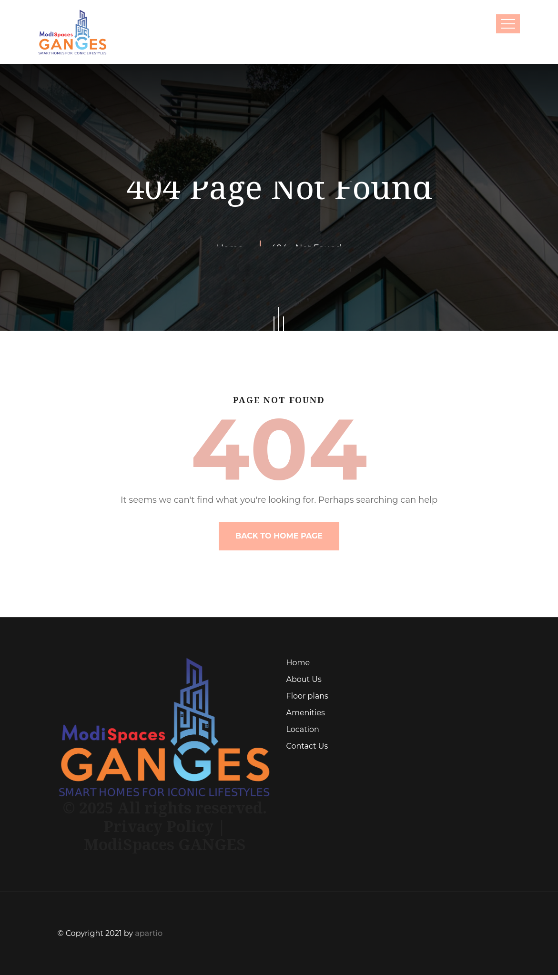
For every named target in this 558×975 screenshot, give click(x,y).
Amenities (305, 712)
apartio (148, 933)
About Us (304, 679)
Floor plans (307, 696)
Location (302, 729)
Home (298, 662)
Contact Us (307, 746)
